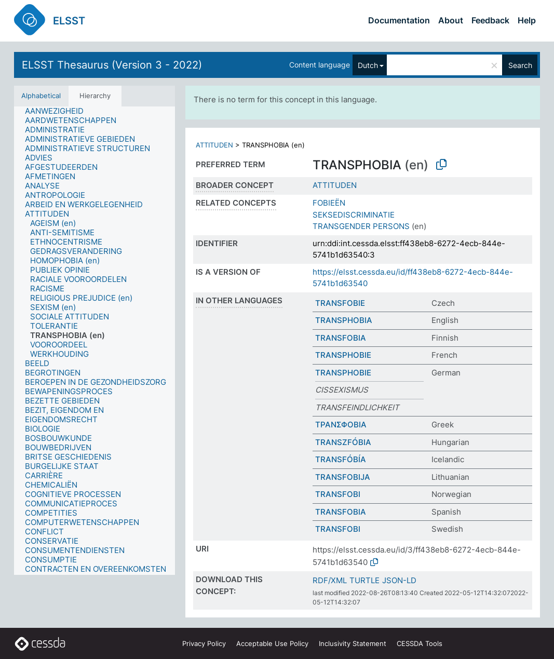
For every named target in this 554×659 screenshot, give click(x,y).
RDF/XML (330, 580)
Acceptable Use (272, 643)
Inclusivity (352, 643)
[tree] (94, 340)
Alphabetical (41, 95)
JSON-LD (399, 580)
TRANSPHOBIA (343, 320)
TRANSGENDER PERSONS (361, 226)
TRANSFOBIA (340, 338)
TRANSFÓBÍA (340, 459)
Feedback (490, 20)
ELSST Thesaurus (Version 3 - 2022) (112, 65)
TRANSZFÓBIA (343, 442)
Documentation (399, 20)
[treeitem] (58, 111)
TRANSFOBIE (340, 303)
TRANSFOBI (337, 494)
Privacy (204, 643)
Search (520, 65)
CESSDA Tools (419, 643)
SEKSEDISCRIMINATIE (354, 215)
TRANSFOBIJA (342, 477)
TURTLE (364, 580)
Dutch (368, 65)
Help (527, 20)
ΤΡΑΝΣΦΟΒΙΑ (341, 424)
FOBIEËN (329, 203)
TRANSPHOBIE (343, 355)
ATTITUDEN (214, 145)
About (450, 20)
